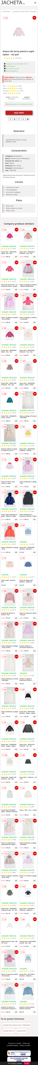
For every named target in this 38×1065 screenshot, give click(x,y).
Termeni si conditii (14, 1043)
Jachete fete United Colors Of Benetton (25, 11)
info (16, 256)
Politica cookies (25, 1045)
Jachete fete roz (8, 1031)
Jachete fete (21, 1031)
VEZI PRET (19, 112)
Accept (26, 1063)
